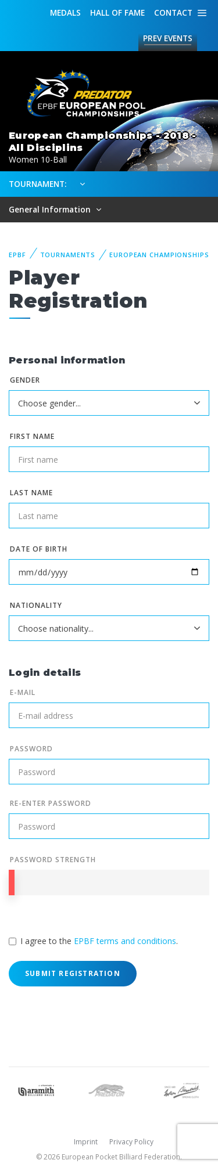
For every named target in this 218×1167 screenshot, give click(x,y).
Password (31, 749)
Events (167, 38)
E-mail (22, 692)
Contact (173, 12)
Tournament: (37, 183)
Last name (31, 493)
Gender (25, 380)
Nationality (36, 605)
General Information (51, 209)
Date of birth (38, 549)
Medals (65, 12)
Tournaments (68, 254)
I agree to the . (99, 940)
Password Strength (52, 860)
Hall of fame (117, 12)
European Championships (159, 254)
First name (32, 436)
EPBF (17, 254)
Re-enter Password (50, 803)
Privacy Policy (131, 1142)
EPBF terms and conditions (125, 940)
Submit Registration (72, 973)
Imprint (86, 1142)
